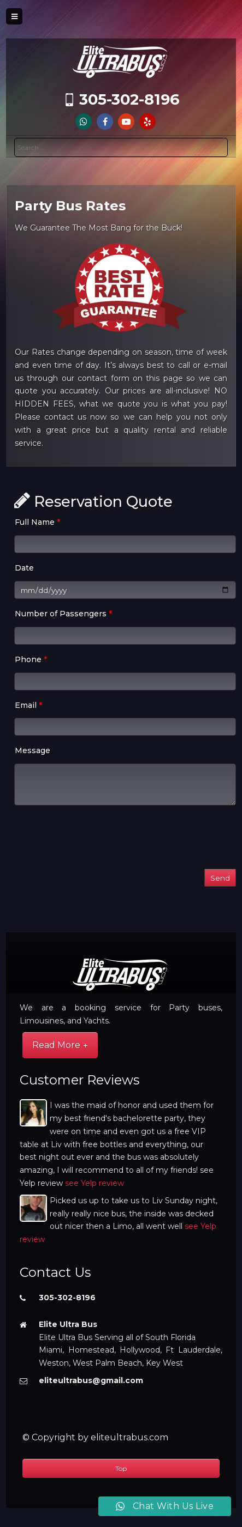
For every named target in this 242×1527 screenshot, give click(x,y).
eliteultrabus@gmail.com (91, 1380)
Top (121, 1468)
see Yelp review (94, 1183)
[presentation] (97, 839)
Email (28, 705)
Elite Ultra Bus (68, 1324)
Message (32, 750)
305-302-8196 (129, 99)
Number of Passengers (63, 614)
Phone (31, 659)
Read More (56, 1045)
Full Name (37, 522)
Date (24, 568)
